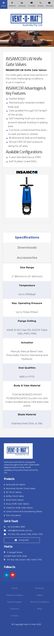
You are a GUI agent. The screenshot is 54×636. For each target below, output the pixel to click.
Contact (14, 615)
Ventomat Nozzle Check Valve (20, 488)
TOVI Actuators (13, 515)
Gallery (39, 595)
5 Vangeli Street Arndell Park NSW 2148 (15, 554)
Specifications (27, 237)
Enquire (24, 540)
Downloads (27, 247)
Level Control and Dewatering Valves (24, 511)
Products (9, 479)
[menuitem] (14, 588)
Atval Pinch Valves (14, 500)
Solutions (14, 608)
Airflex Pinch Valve (15, 496)
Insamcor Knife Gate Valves (19, 507)
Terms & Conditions (39, 602)
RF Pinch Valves (13, 492)
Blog (39, 608)
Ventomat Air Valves (15, 484)
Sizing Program (14, 602)
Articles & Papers (14, 595)
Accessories (27, 258)
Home (14, 588)
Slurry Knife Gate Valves (17, 504)
